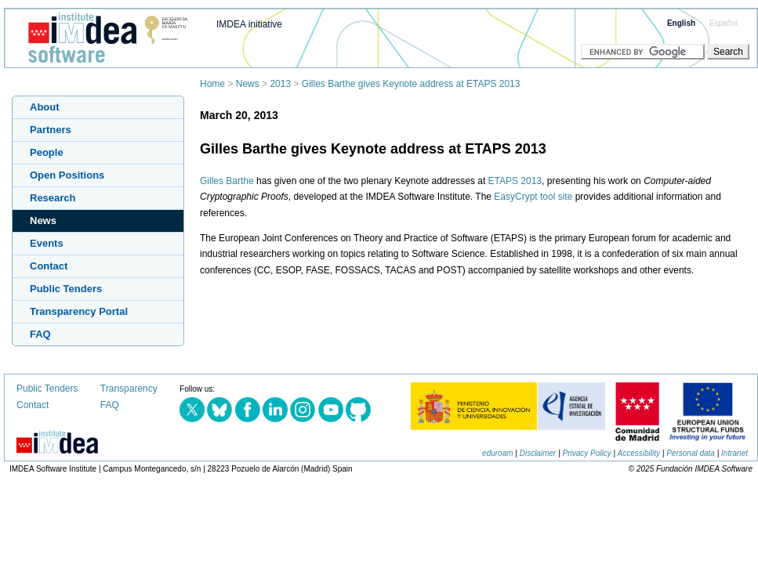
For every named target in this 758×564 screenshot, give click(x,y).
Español (723, 23)
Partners (50, 130)
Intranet (734, 453)
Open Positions (67, 175)
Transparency (129, 388)
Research (53, 198)
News (247, 83)
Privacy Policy (587, 453)
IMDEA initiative (249, 24)
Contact (48, 266)
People (46, 152)
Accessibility (639, 453)
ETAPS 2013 (515, 180)
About (45, 107)
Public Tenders (66, 289)
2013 (280, 83)
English (681, 23)
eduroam (497, 453)
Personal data (690, 453)
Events (46, 243)
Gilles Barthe (227, 180)
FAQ (40, 334)
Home (212, 83)
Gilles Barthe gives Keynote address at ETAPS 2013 (411, 83)
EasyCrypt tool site (533, 196)
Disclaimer (538, 453)
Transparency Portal (79, 311)
